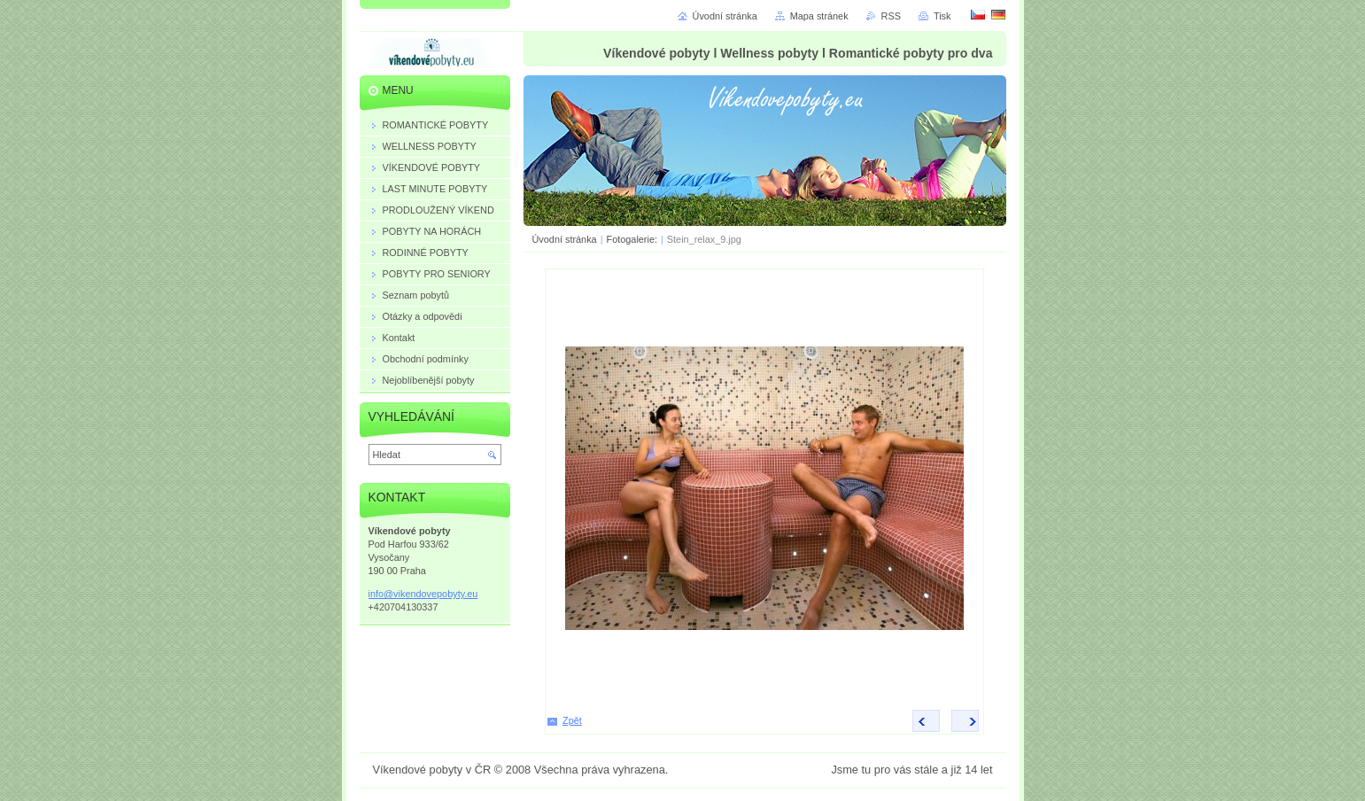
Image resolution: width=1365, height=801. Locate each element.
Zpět (572, 720)
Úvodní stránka (564, 239)
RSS (891, 16)
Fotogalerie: (633, 239)
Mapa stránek (819, 16)
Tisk (942, 16)
